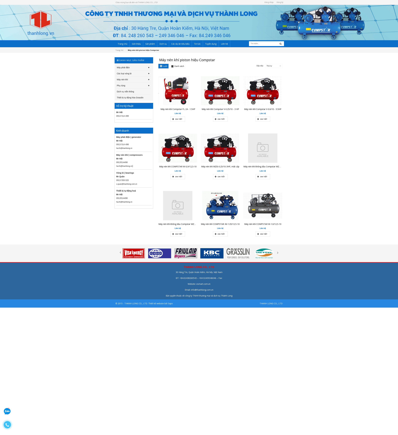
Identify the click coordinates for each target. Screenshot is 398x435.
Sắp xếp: (259, 66)
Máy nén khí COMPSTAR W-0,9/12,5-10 (178, 168)
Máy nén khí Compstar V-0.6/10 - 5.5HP (262, 110)
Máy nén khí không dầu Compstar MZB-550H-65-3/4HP (184, 225)
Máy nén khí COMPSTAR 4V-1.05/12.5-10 (220, 225)
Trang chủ (119, 50)
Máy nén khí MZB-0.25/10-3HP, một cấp (220, 168)
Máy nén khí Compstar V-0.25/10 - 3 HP (220, 110)
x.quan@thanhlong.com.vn (125, 184)
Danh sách (179, 66)
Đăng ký (280, 2)
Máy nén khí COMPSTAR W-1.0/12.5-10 (262, 225)
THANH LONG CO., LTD (271, 303)
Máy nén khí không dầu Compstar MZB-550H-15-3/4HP (269, 168)
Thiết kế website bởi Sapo (160, 303)
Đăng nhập (269, 2)
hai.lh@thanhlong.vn (123, 148)
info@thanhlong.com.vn (202, 289)
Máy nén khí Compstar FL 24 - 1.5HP (177, 110)
